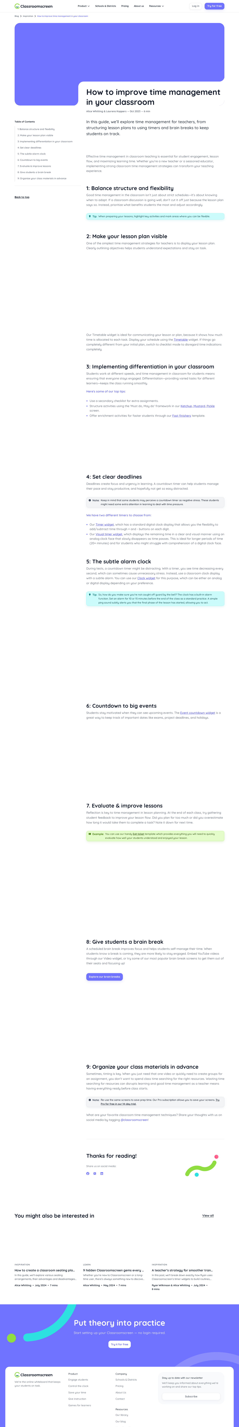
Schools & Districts (126, 1377)
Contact (120, 1396)
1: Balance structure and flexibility (36, 129)
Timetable (181, 340)
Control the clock (78, 1383)
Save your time (77, 1390)
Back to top (22, 197)
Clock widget (146, 578)
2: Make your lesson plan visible (35, 135)
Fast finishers (181, 416)
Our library (122, 1412)
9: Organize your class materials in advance (42, 178)
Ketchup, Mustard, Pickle (198, 406)
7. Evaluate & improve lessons (34, 166)
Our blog (121, 1419)
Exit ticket (138, 833)
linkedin (101, 1172)
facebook (87, 1172)
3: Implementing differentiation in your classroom (45, 141)
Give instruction (77, 1396)
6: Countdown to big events (33, 159)
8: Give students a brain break (34, 172)
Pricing (119, 1383)
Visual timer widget (109, 534)
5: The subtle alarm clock (32, 153)
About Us (121, 1390)
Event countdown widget (197, 713)
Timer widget (105, 524)
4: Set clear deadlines (29, 147)
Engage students (78, 1377)
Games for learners (79, 1402)
